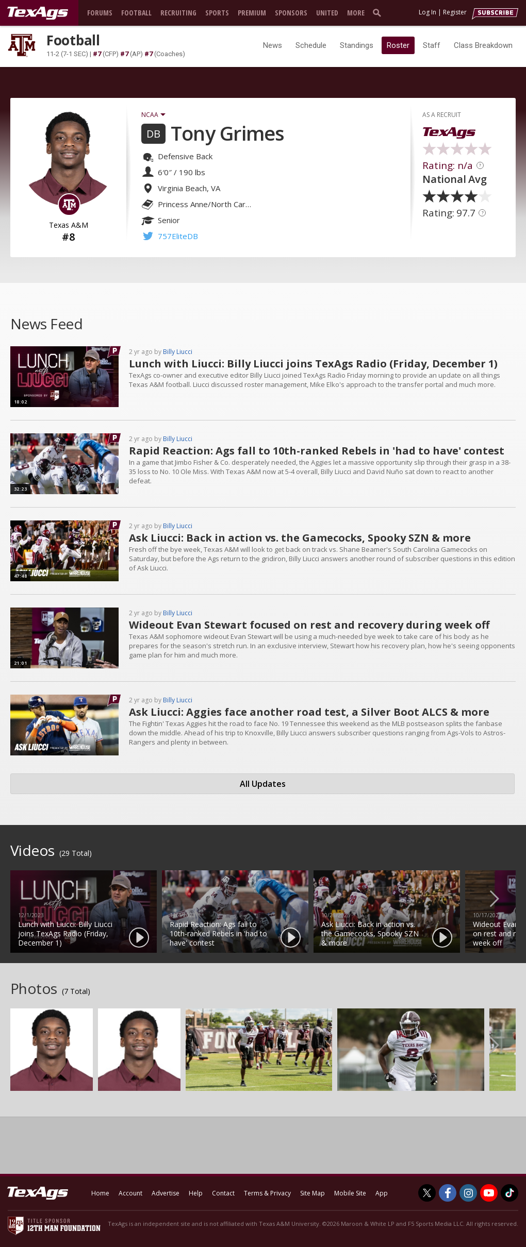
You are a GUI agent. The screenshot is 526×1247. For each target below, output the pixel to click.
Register (455, 12)
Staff (431, 45)
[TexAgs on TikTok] (509, 1193)
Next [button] (503, 898)
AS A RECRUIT (441, 114)
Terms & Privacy (267, 1193)
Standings (356, 45)
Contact (223, 1193)
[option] (83, 911)
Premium (252, 13)
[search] (379, 12)
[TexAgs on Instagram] (468, 1193)
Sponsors (291, 13)
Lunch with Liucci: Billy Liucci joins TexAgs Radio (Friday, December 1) (313, 363)
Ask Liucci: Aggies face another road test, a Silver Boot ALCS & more (309, 712)
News (272, 45)
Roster (398, 45)
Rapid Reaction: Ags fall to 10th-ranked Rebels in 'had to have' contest (316, 451)
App (381, 1193)
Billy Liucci (177, 351)
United (327, 13)
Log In (427, 12)
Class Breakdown (483, 45)
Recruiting (178, 13)
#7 (97, 54)
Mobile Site (350, 1193)
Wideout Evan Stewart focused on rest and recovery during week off (309, 625)
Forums (99, 13)
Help (196, 1193)
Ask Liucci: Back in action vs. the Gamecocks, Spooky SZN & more (300, 538)
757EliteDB (178, 236)
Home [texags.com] (100, 1193)
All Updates (263, 783)
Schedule (310, 45)
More (356, 13)
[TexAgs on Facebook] (447, 1193)
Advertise (165, 1193)
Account (130, 1193)
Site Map (312, 1193)
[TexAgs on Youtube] (489, 1193)
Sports (217, 13)
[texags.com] (37, 13)
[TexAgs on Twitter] (427, 1193)
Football (136, 13)
